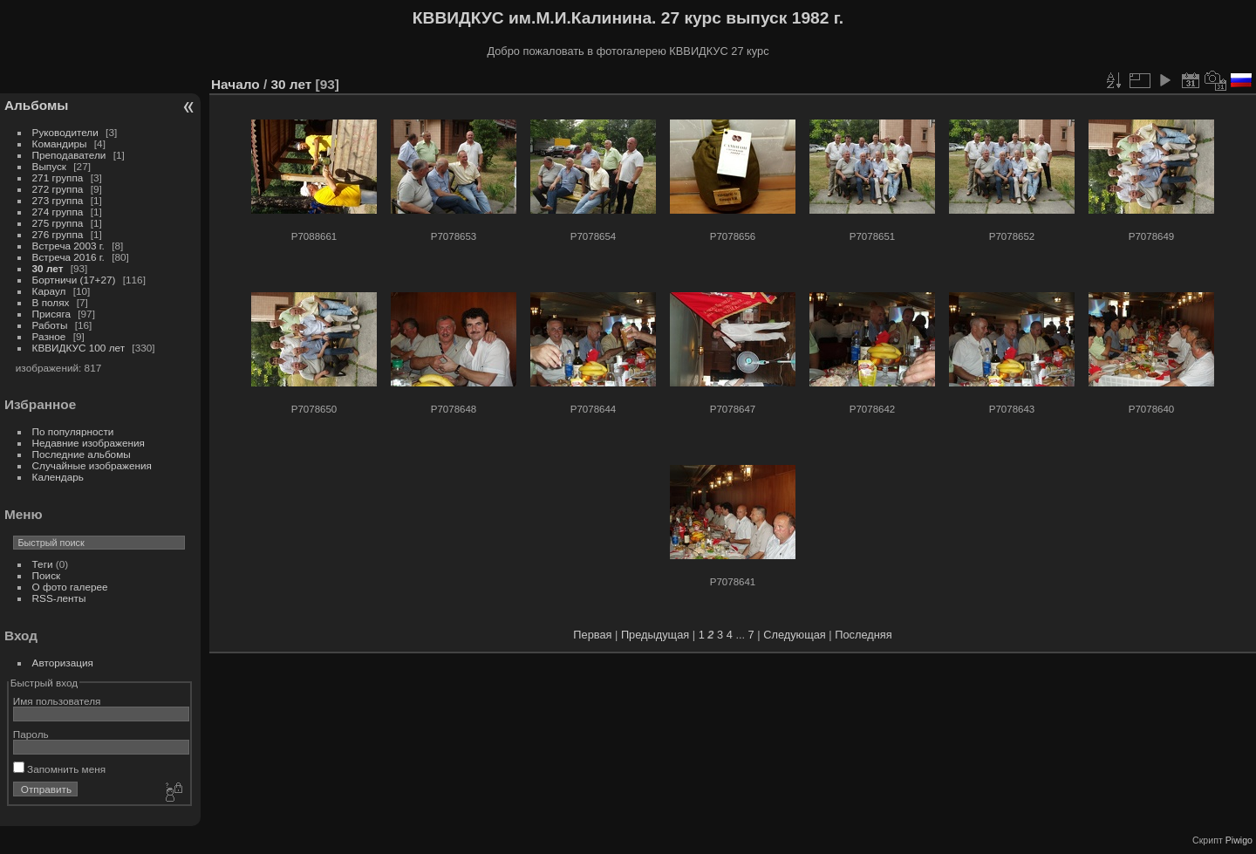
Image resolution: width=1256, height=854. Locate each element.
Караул (49, 291)
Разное (49, 336)
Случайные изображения (92, 465)
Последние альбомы (81, 454)
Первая (592, 634)
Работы (50, 325)
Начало (235, 84)
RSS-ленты (59, 598)
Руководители (65, 132)
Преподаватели (69, 155)
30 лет (48, 268)
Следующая (794, 634)
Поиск (46, 575)
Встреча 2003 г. (68, 245)
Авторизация (62, 662)
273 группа (58, 200)
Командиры (59, 143)
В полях (51, 302)
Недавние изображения (88, 442)
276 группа (58, 234)
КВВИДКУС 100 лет (79, 347)
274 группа (58, 211)
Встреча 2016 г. (68, 257)
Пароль (31, 734)
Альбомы (36, 105)
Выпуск (49, 166)
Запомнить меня (59, 769)
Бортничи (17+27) (74, 279)
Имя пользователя (57, 701)
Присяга (51, 313)
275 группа (58, 223)
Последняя (863, 634)
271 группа (58, 177)
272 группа (58, 189)
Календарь (58, 476)
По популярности (73, 431)
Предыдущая (655, 634)
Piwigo (1239, 840)
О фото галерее (70, 586)
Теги (42, 564)
